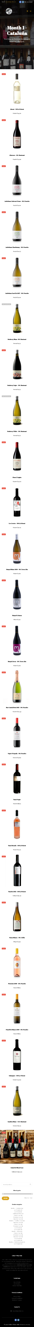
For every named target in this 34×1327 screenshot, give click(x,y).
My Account (25, 2)
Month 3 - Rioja (16, 1231)
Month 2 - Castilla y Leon (15, 1220)
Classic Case (17, 1215)
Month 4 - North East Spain (16, 1242)
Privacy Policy (17, 1296)
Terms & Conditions (17, 1298)
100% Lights (17, 1210)
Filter (5, 1198)
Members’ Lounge (17, 1300)
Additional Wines (17, 1213)
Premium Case (17, 1217)
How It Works (17, 1282)
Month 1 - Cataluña (16, 1208)
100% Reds (17, 1211)
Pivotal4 (28, 1324)
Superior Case (17, 1219)
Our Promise (17, 1284)
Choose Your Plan (17, 1285)
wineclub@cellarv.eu (10, 1)
